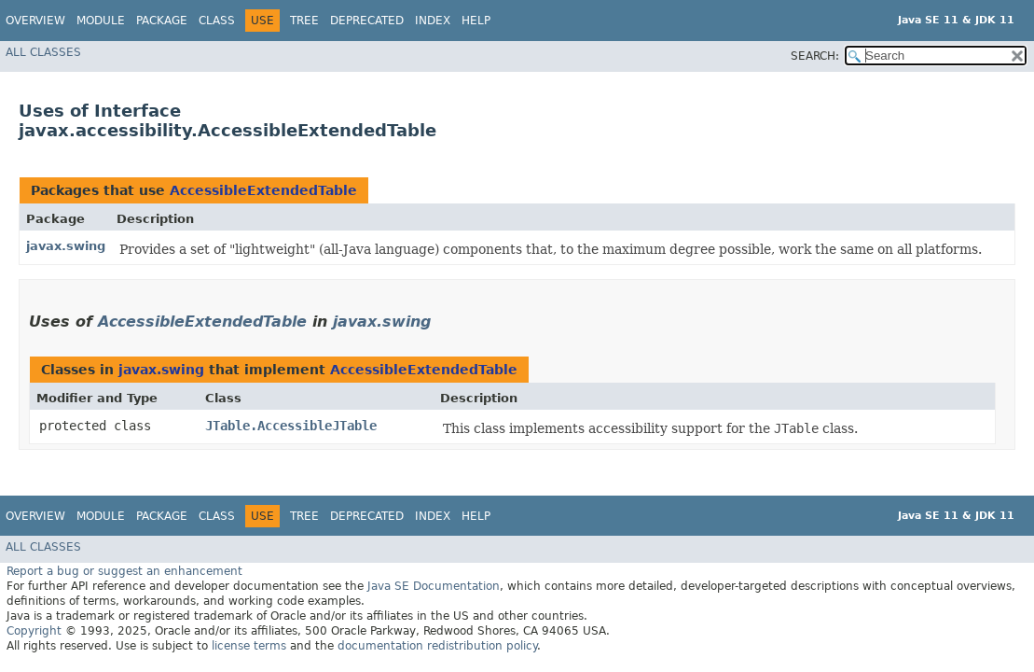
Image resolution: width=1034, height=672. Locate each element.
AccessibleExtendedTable (263, 190)
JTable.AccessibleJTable (291, 425)
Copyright (34, 630)
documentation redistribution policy (437, 645)
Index (432, 20)
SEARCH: (815, 56)
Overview (35, 20)
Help (476, 20)
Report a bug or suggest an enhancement (124, 571)
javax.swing (65, 246)
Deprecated (367, 20)
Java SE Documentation (433, 586)
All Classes (43, 52)
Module (100, 20)
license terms (249, 645)
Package (161, 20)
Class (217, 20)
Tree (304, 20)
